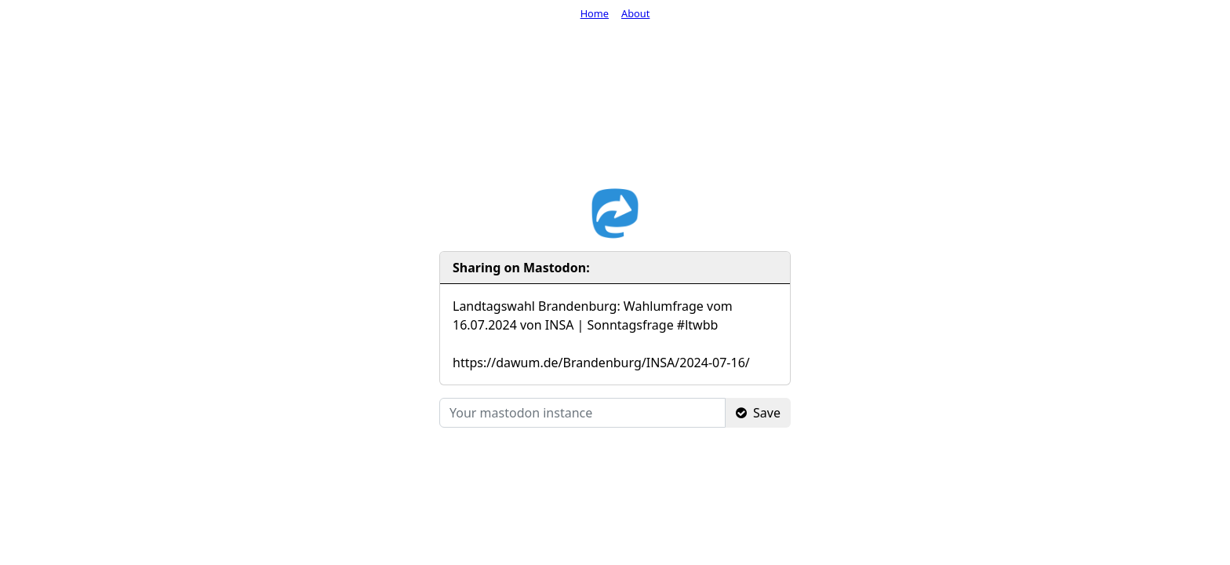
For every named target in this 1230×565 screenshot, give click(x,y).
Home (594, 13)
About (635, 13)
